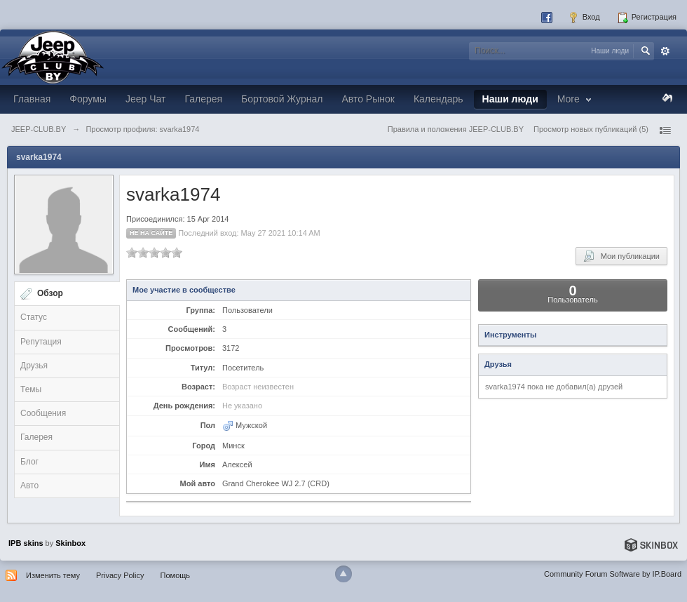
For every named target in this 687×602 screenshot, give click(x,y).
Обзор (50, 293)
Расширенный (665, 51)
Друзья (34, 365)
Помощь (176, 575)
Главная (31, 99)
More (575, 99)
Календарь (438, 99)
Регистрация (646, 17)
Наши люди (510, 99)
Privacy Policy (120, 575)
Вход (584, 17)
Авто (29, 485)
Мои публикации (621, 256)
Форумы (88, 99)
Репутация (41, 342)
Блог (29, 462)
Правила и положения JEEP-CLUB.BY (456, 129)
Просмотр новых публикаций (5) (590, 129)
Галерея (203, 99)
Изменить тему (53, 575)
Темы (30, 389)
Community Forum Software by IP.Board (612, 574)
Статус (33, 317)
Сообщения (43, 413)
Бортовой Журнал (281, 99)
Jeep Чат (145, 99)
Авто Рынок (367, 99)
